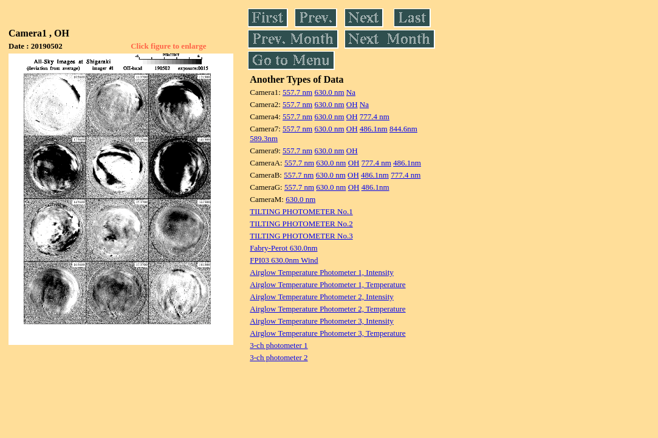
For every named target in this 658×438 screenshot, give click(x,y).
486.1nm (374, 128)
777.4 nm (374, 116)
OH (352, 104)
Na (350, 92)
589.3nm (264, 138)
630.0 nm (329, 92)
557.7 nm (297, 92)
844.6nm (403, 128)
